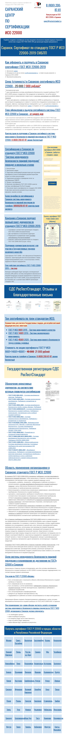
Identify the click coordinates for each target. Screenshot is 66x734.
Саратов (28, 700)
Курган (37, 680)
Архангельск (38, 663)
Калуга (57, 672)
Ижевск (28, 709)
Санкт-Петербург (18, 642)
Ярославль (58, 709)
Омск (18, 663)
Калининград (49, 672)
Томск (18, 726)
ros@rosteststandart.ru (31, 73)
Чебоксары (48, 709)
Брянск (8, 672)
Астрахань (47, 663)
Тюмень (28, 726)
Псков (9, 700)
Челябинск (57, 651)
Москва (8, 640)
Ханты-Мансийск (57, 728)
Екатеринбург (39, 640)
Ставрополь (48, 700)
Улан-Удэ (28, 718)
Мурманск (18, 689)
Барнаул (9, 718)
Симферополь (29, 680)
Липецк (57, 680)
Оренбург (37, 689)
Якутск (8, 726)
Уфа (47, 651)
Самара (37, 651)
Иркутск (47, 726)
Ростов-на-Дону (28, 653)
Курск (47, 680)
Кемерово (47, 718)
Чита (38, 718)
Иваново (38, 672)
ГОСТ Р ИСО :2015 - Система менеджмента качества (31, 329)
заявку (16, 71)
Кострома (18, 680)
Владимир (18, 672)
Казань (47, 640)
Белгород (57, 663)
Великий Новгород (28, 691)
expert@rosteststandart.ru (52, 21)
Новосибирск (10, 663)
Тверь (9, 709)
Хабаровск (38, 726)
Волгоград (28, 640)
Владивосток (58, 718)
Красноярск (28, 663)
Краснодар (58, 640)
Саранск (9, 689)
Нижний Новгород (8, 653)
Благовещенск (20, 718)
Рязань (18, 700)
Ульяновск (38, 709)
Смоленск (37, 700)
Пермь (18, 651)
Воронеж (28, 672)
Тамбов (57, 700)
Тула (18, 709)
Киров (9, 680)
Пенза (57, 689)
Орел (47, 689)
